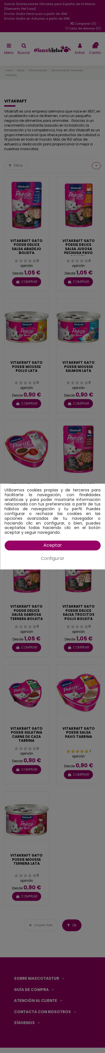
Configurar (52, 558)
